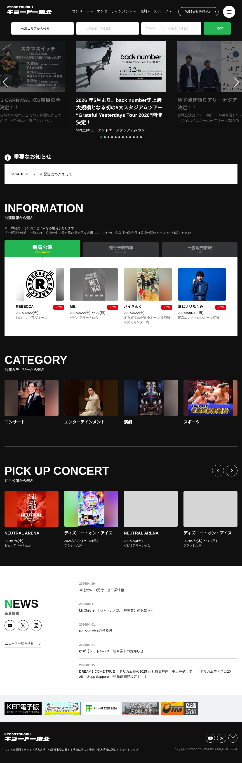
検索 (220, 28)
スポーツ (161, 11)
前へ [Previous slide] (218, 470)
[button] (101, 137)
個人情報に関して (108, 749)
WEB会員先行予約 (198, 11)
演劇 (143, 11)
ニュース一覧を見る (19, 643)
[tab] (42, 248)
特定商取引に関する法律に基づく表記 (71, 749)
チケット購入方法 (34, 749)
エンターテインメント (115, 11)
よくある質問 (13, 749)
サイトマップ (130, 749)
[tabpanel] (121, 296)
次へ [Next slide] (231, 470)
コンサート (81, 11)
